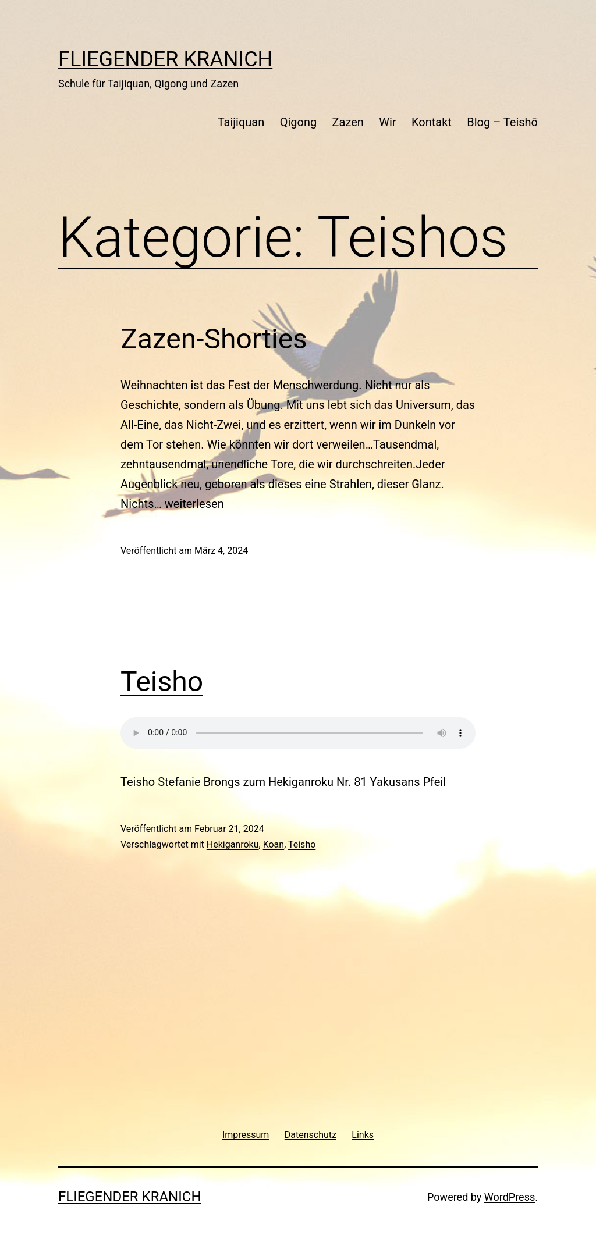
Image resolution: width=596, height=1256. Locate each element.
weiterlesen (194, 504)
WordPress (509, 1197)
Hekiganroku (233, 844)
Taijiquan (241, 122)
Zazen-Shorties (213, 338)
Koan (274, 844)
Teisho (161, 681)
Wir (387, 122)
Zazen (348, 122)
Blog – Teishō (502, 122)
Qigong (298, 122)
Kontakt (431, 122)
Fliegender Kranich (165, 59)
